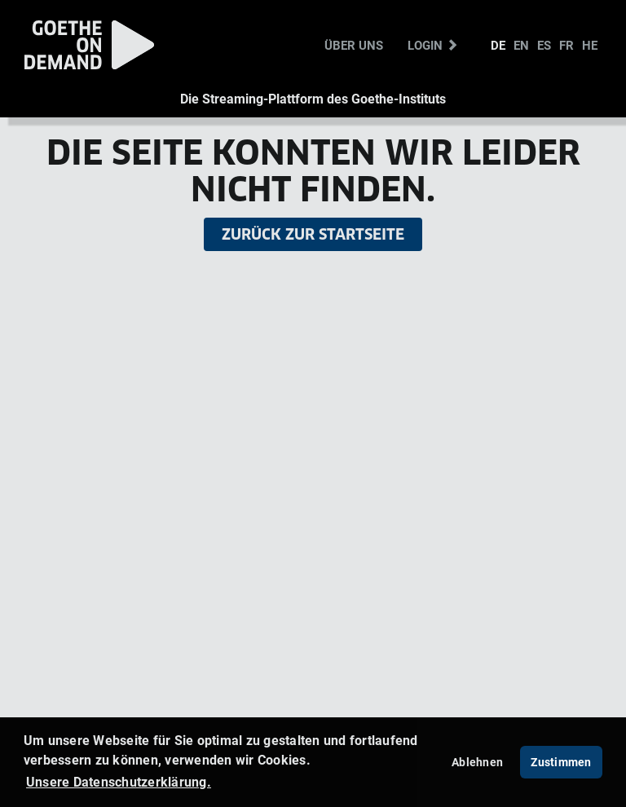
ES (544, 45)
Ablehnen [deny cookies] (477, 762)
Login (433, 45)
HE (589, 45)
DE (498, 45)
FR (566, 45)
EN (521, 45)
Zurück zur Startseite (313, 234)
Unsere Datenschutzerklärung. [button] (118, 782)
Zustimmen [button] (561, 762)
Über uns (353, 45)
